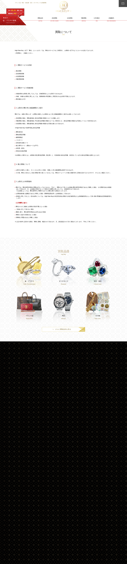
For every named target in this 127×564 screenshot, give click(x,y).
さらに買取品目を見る (70, 329)
